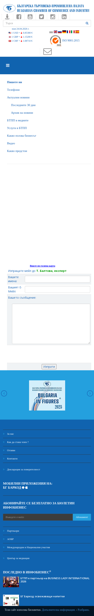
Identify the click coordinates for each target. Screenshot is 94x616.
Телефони (13, 89)
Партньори (11, 530)
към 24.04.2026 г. (20, 28)
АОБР (8, 539)
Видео (11, 143)
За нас (8, 433)
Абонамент (82, 517)
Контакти (10, 458)
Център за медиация (16, 558)
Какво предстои (17, 151)
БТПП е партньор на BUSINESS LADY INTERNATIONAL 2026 (55, 579)
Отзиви (9, 450)
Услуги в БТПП (17, 128)
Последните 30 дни (23, 105)
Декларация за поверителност (21, 469)
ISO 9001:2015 (64, 40)
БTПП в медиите (17, 120)
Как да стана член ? (16, 442)
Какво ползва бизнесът (21, 135)
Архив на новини (22, 112)
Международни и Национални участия (26, 547)
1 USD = (21, 32)
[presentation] (49, 354)
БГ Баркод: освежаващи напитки (42, 596)
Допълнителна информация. (59, 609)
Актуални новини (18, 97)
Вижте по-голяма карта (42, 265)
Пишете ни (14, 82)
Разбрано (83, 609)
